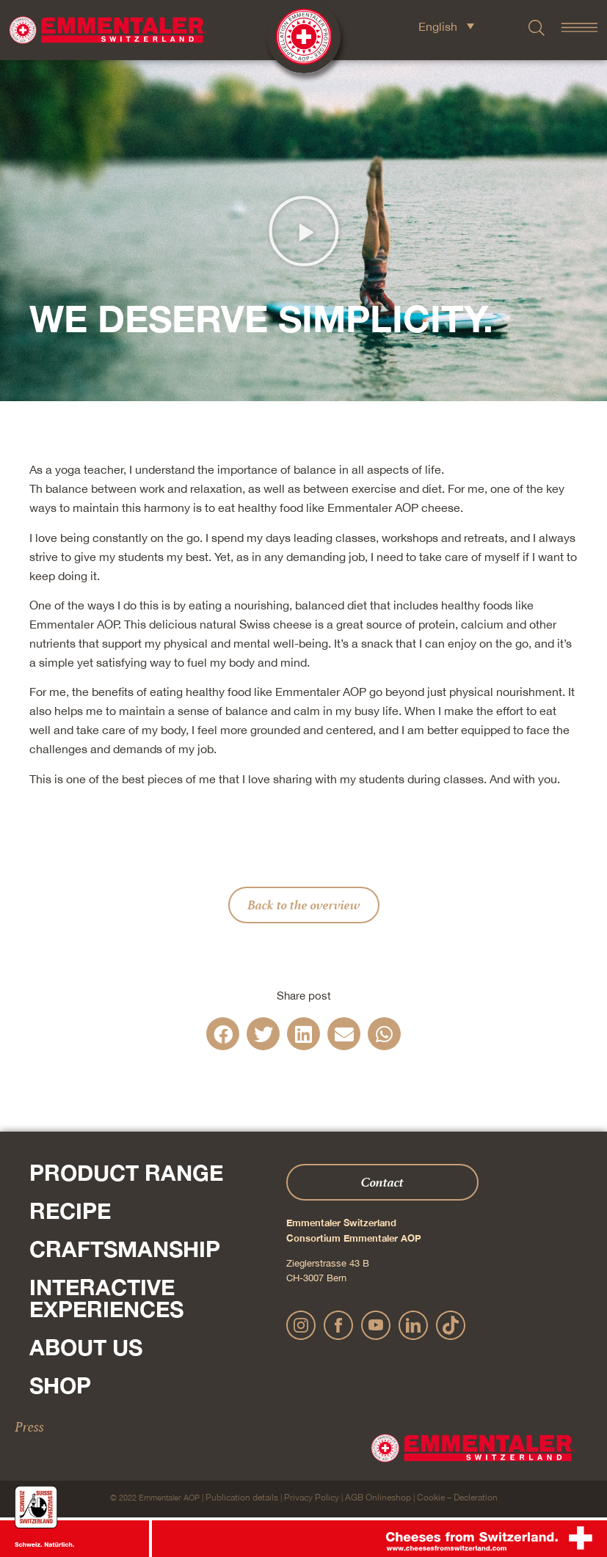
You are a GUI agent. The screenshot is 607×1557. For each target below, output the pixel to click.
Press (29, 1426)
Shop (60, 1385)
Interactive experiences (106, 1298)
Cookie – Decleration (457, 1497)
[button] (304, 231)
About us (85, 1347)
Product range (126, 1172)
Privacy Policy (311, 1497)
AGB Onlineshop (378, 1497)
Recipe (70, 1211)
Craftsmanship (124, 1249)
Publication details (242, 1497)
